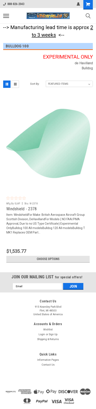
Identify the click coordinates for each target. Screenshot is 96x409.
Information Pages (48, 359)
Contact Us (48, 364)
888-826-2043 (13, 4)
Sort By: (34, 83)
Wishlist (48, 329)
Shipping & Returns (48, 339)
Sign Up (53, 334)
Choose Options (48, 259)
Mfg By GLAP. (13, 203)
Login (42, 334)
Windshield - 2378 (21, 208)
